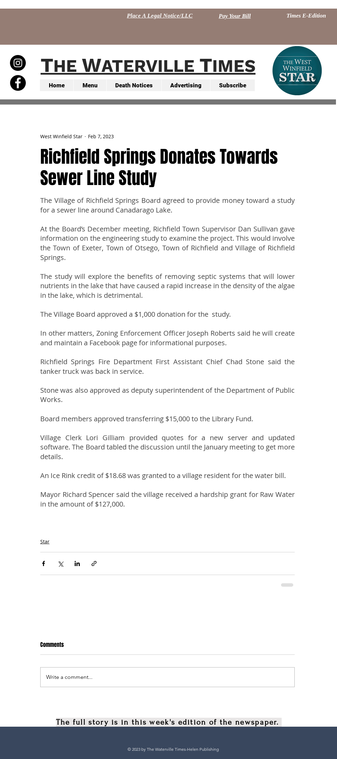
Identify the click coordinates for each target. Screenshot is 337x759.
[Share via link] (94, 563)
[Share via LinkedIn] (77, 563)
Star (45, 541)
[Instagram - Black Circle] (18, 63)
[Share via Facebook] (43, 563)
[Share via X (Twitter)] (60, 563)
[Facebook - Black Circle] (18, 83)
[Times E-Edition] (306, 15)
